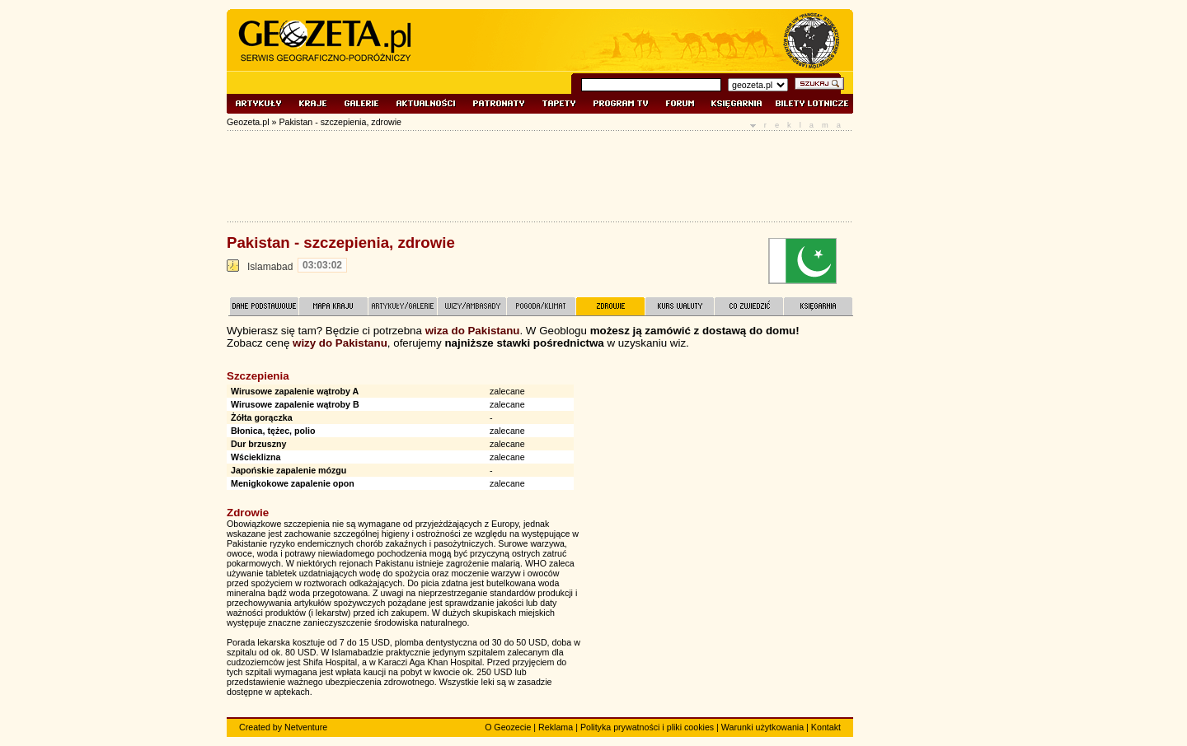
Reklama (555, 727)
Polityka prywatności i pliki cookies (647, 727)
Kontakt (826, 727)
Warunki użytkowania (762, 727)
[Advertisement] (729, 477)
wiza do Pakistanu (472, 330)
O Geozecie (508, 727)
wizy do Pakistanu (340, 343)
